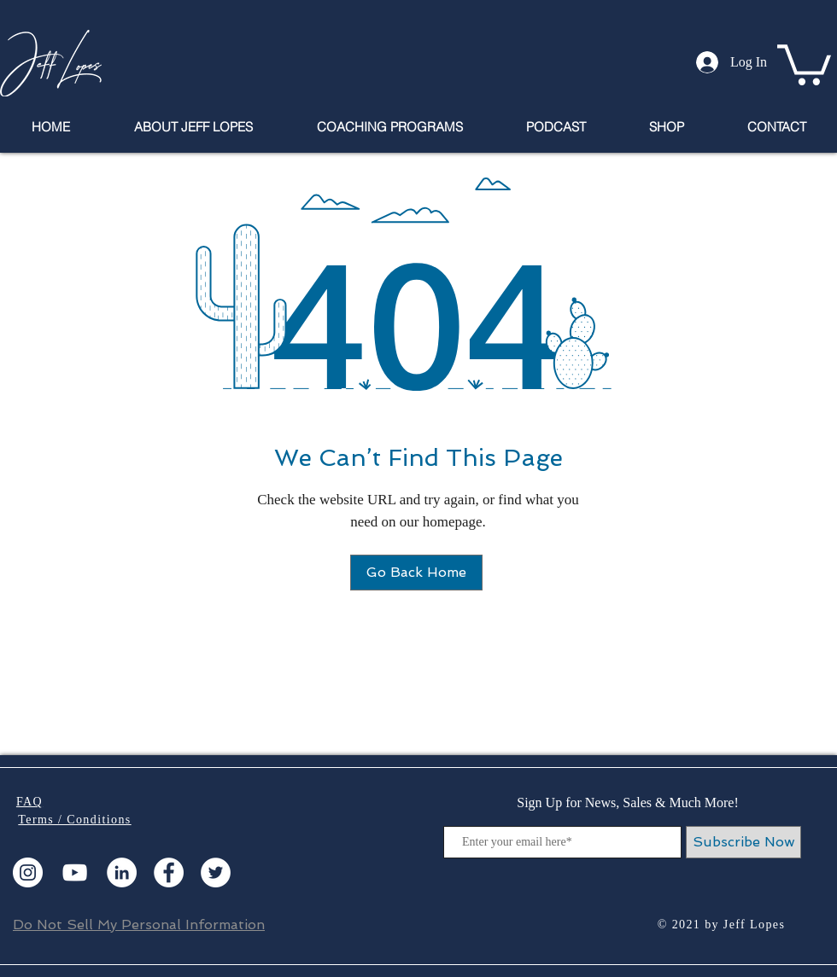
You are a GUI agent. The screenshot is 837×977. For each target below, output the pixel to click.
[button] (804, 62)
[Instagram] (28, 872)
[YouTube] (75, 872)
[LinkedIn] (122, 872)
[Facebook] (169, 872)
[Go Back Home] (416, 572)
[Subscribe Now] (743, 842)
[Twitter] (216, 872)
